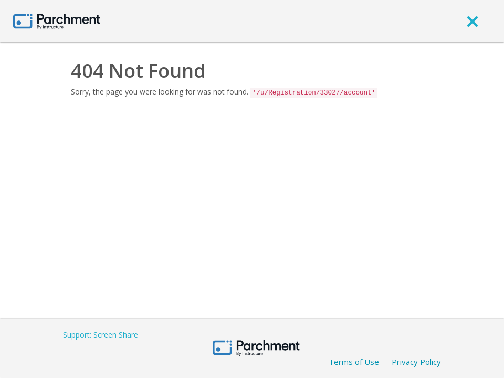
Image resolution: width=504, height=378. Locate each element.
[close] (472, 21)
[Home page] (56, 21)
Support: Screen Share (100, 335)
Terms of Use (354, 361)
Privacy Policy (416, 361)
